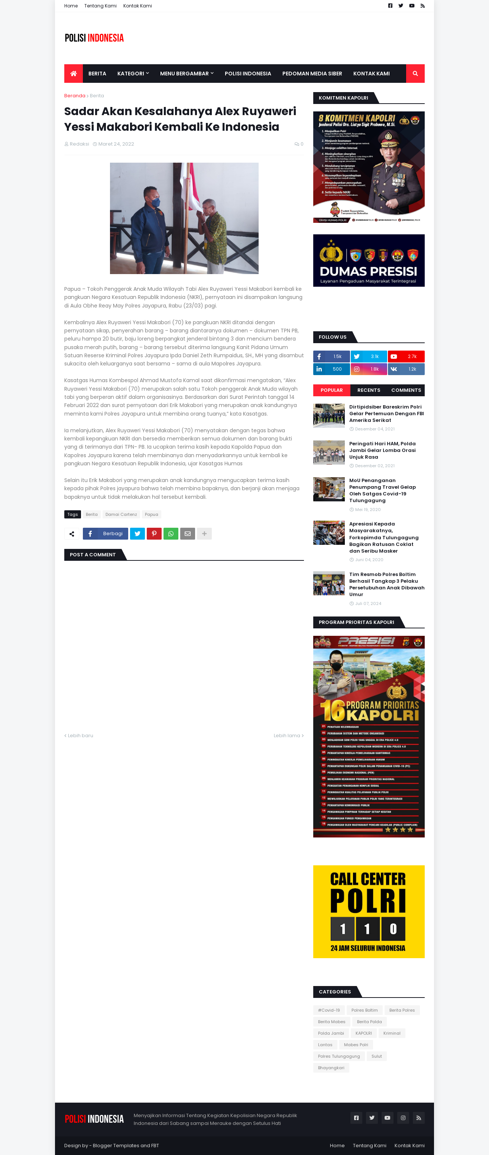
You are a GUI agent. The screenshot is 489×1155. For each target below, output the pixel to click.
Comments (406, 390)
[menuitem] (73, 73)
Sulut (377, 1056)
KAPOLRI (364, 1033)
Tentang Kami (100, 6)
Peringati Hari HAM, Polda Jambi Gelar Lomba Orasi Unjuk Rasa (382, 450)
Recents (368, 390)
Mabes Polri (356, 1045)
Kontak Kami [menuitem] (371, 73)
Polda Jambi (331, 1033)
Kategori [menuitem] (130, 73)
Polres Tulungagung (339, 1056)
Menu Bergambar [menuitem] (184, 73)
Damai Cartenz (121, 514)
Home (71, 6)
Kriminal (392, 1033)
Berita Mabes (332, 1022)
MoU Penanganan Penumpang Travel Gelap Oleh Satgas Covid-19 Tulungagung (382, 490)
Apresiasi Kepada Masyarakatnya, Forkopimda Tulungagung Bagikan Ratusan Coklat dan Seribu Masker (384, 537)
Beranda (74, 95)
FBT (155, 1145)
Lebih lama (287, 735)
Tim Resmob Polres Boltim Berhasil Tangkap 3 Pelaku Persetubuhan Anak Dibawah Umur (387, 584)
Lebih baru (80, 735)
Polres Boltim (365, 1010)
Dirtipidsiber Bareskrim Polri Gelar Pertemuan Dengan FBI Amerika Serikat (386, 414)
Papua (151, 514)
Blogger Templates (116, 1145)
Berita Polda (369, 1022)
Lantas (325, 1045)
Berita (97, 95)
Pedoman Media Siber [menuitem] (312, 73)
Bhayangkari (331, 1068)
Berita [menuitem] (97, 73)
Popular (332, 390)
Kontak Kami (137, 6)
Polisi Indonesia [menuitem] (248, 73)
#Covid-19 (329, 1010)
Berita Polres (402, 1010)
